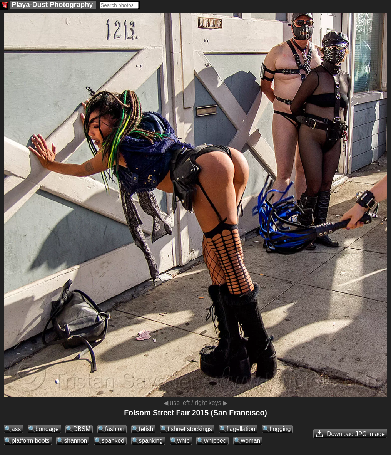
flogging (280, 429)
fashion (114, 429)
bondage (47, 429)
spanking (151, 440)
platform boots (31, 440)
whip (183, 440)
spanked (113, 440)
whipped (215, 440)
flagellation (241, 429)
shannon (75, 440)
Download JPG (350, 433)
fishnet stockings (190, 429)
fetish (146, 429)
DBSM (81, 429)
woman (250, 440)
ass (16, 429)
